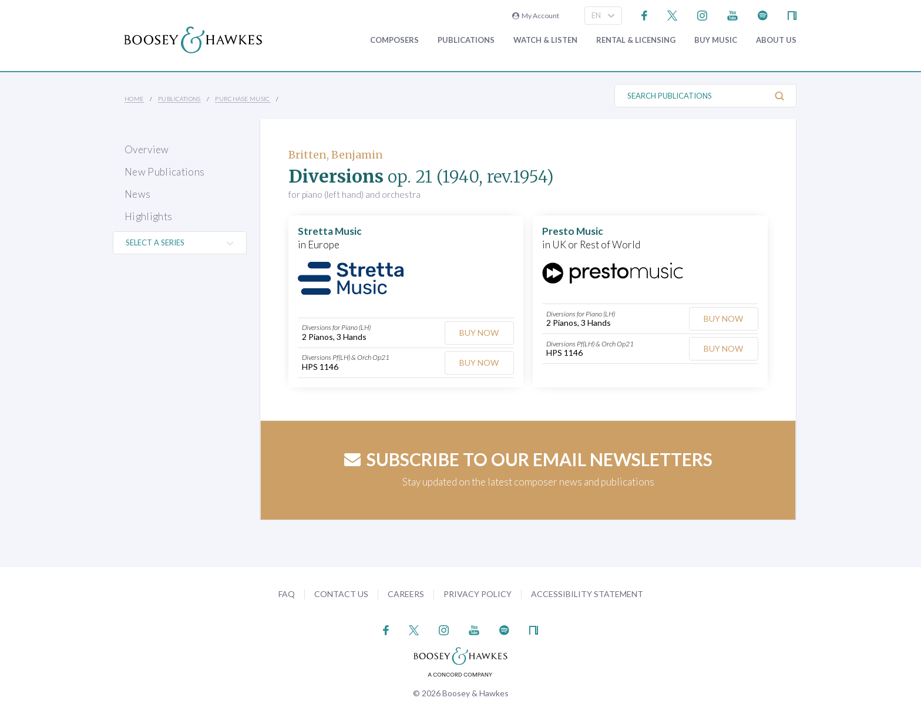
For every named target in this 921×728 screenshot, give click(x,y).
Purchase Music (242, 98)
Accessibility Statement (587, 594)
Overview (147, 149)
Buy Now (479, 333)
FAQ (286, 594)
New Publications (164, 172)
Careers (406, 594)
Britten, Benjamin (335, 154)
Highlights (148, 216)
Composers (394, 40)
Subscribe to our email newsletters (528, 459)
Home (134, 98)
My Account (535, 15)
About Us (776, 40)
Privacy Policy (477, 594)
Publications (466, 40)
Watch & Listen (545, 40)
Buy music (715, 40)
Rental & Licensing (635, 40)
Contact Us (341, 594)
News (137, 194)
